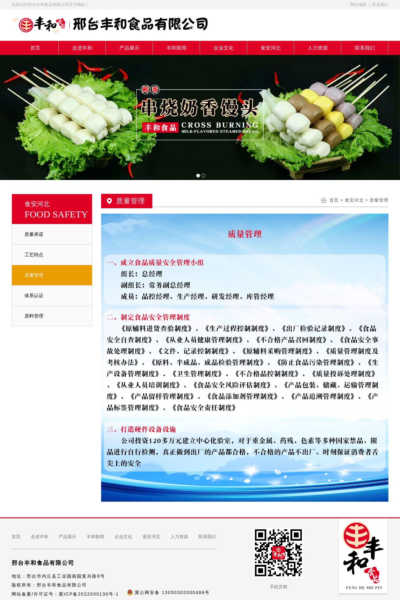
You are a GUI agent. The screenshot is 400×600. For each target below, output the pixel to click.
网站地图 (358, 4)
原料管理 (33, 316)
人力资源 (318, 48)
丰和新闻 (176, 48)
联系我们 (380, 4)
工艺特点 (33, 254)
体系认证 (33, 295)
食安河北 (271, 48)
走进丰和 (82, 48)
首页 (35, 48)
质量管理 (33, 275)
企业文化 (224, 48)
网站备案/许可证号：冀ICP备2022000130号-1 (65, 594)
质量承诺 (33, 234)
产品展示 (129, 48)
